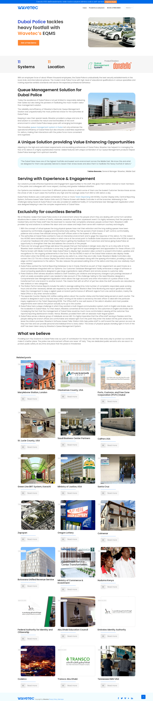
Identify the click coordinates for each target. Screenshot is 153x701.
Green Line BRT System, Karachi (34, 486)
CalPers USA (104, 438)
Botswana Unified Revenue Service (36, 579)
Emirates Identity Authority (112, 629)
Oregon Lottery (66, 532)
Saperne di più (110, 2)
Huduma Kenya (106, 580)
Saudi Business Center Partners (74, 438)
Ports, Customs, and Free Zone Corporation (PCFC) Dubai (113, 393)
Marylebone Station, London (32, 392)
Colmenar (103, 533)
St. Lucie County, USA (29, 440)
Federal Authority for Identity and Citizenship (35, 631)
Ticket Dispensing (82, 197)
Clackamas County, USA (70, 390)
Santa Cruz (103, 486)
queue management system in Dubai (47, 127)
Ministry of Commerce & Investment (70, 581)
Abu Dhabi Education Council (73, 629)
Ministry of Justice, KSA (70, 486)
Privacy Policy (53, 699)
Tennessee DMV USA (108, 679)
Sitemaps (61, 699)
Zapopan (22, 532)
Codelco (22, 679)
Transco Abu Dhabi (68, 679)
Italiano (129, 8)
